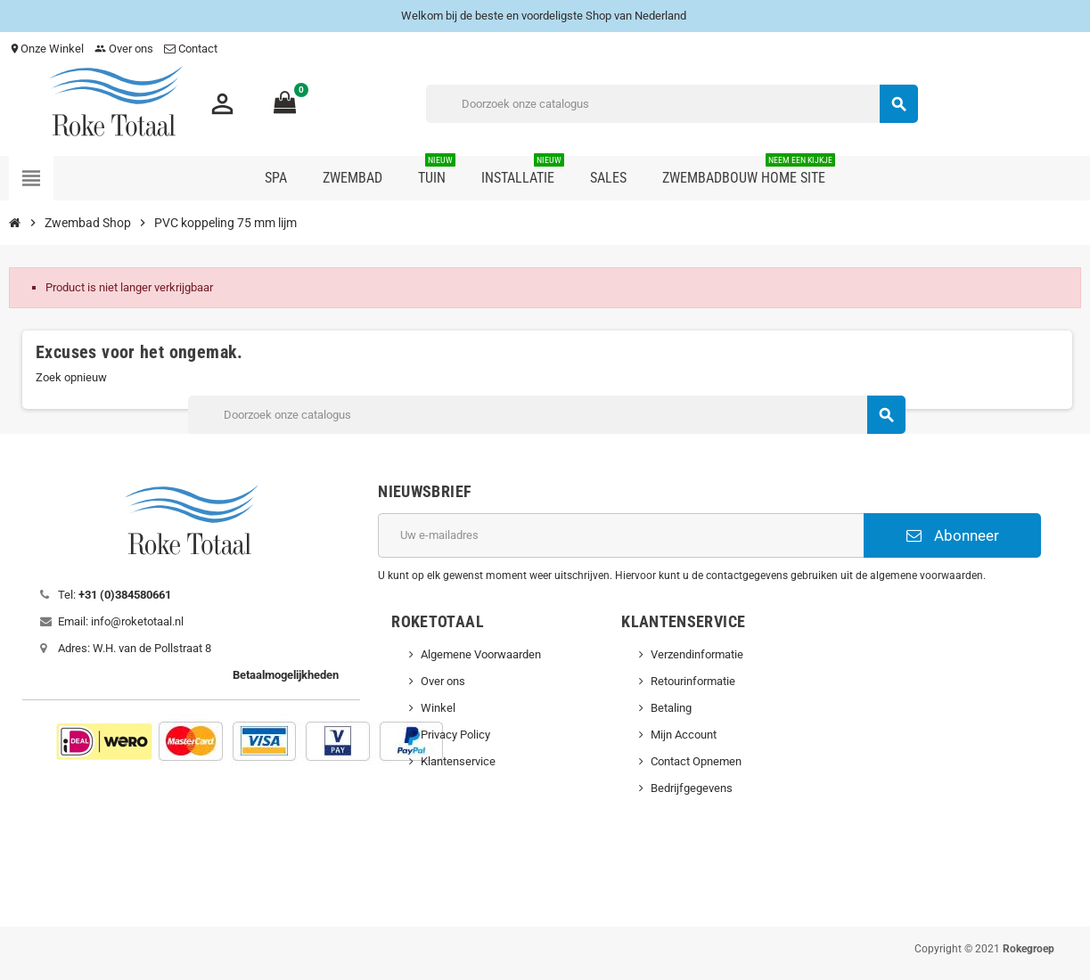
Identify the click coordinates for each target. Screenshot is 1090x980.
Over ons (123, 48)
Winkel (438, 708)
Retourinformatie (693, 681)
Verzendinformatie (697, 654)
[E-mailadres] (621, 535)
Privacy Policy (455, 734)
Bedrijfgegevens (692, 788)
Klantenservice (458, 761)
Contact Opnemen (696, 761)
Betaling (671, 708)
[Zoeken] (671, 104)
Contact (192, 48)
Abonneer (952, 535)
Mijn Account (684, 734)
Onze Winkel (46, 48)
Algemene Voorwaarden (481, 654)
